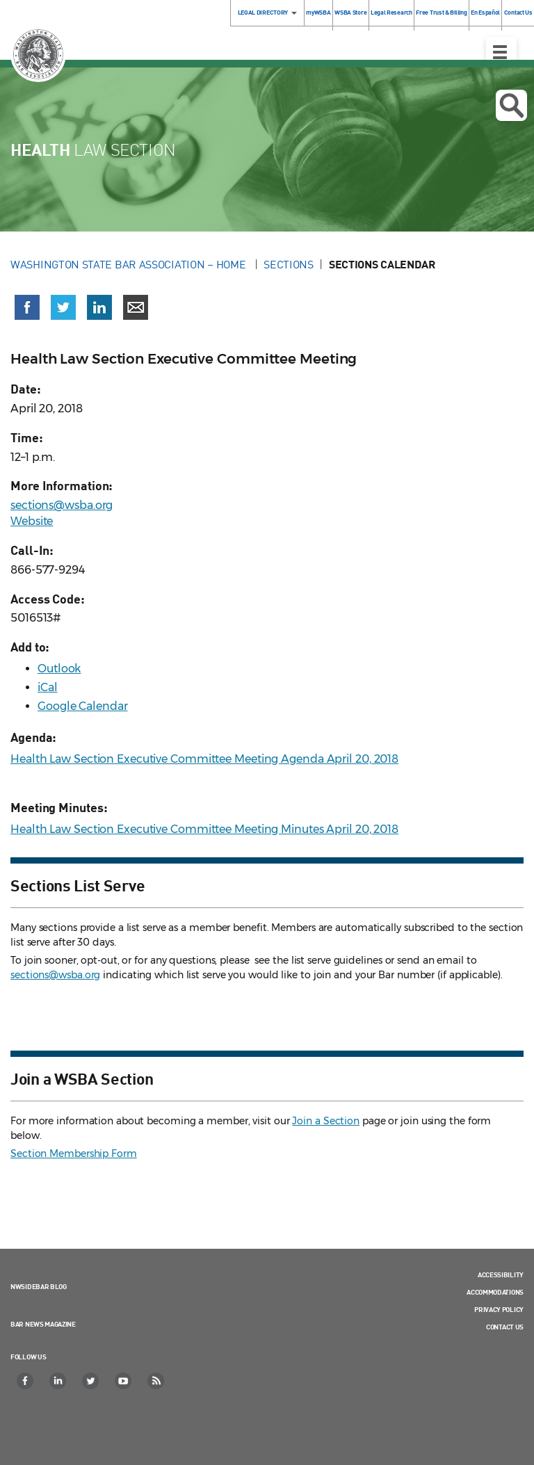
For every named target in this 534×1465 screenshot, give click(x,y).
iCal (48, 687)
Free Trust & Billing (441, 12)
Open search (511, 105)
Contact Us (505, 1326)
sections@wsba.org (61, 505)
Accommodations (495, 1292)
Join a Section (325, 1121)
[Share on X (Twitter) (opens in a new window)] (63, 307)
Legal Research (391, 12)
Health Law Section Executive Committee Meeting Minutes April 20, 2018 (204, 829)
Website (31, 521)
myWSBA (318, 12)
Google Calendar (83, 706)
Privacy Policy (499, 1309)
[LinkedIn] (58, 1381)
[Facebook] (25, 1381)
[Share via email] (135, 307)
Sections (289, 264)
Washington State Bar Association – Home (129, 264)
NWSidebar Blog (38, 1286)
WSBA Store (350, 12)
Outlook (59, 668)
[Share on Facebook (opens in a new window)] (27, 307)
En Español (485, 12)
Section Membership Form (73, 1153)
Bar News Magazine (43, 1324)
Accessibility (501, 1274)
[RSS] (156, 1381)
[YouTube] (123, 1381)
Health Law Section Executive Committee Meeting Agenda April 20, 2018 (204, 759)
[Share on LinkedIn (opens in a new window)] (99, 307)
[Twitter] (91, 1381)
